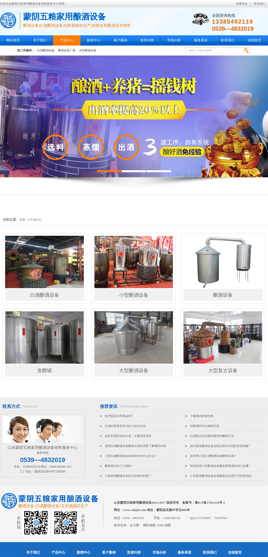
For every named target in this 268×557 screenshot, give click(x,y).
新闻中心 (93, 40)
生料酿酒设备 (87, 50)
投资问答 (147, 40)
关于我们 (40, 40)
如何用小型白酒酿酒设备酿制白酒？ (213, 456)
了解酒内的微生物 (201, 416)
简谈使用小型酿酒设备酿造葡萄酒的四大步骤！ (220, 466)
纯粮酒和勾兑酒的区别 (204, 426)
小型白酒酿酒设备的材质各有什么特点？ (131, 456)
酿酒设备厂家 (67, 50)
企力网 (134, 525)
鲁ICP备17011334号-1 (210, 502)
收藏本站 (242, 3)
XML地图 (164, 525)
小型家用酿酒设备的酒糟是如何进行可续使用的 (220, 476)
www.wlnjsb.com (134, 510)
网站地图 (149, 525)
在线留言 (254, 40)
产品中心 (67, 40)
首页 (22, 219)
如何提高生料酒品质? (119, 416)
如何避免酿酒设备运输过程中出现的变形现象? (220, 446)
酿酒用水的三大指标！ (119, 466)
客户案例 (120, 40)
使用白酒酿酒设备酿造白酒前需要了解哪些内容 (135, 446)
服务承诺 (201, 40)
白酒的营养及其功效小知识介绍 (125, 426)
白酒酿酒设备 (46, 50)
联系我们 (260, 3)
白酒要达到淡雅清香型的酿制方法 (212, 436)
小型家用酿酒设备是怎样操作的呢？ (128, 476)
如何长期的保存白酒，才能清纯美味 (128, 436)
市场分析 (174, 40)
